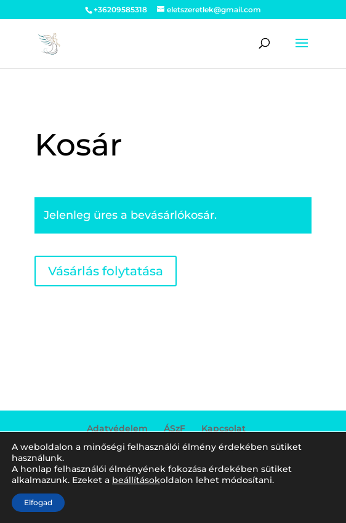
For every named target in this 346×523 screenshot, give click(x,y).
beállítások (136, 480)
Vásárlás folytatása (105, 271)
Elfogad (38, 502)
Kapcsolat (223, 428)
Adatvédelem (117, 428)
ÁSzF (174, 428)
